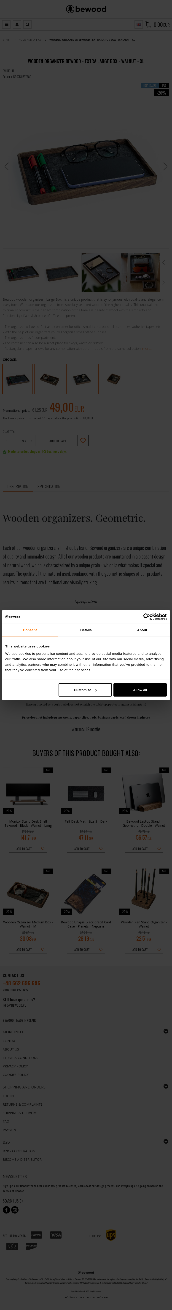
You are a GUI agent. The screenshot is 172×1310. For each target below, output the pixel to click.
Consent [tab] (30, 630)
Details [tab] (86, 630)
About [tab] (142, 630)
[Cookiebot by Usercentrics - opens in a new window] (147, 616)
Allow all (140, 690)
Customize (85, 690)
